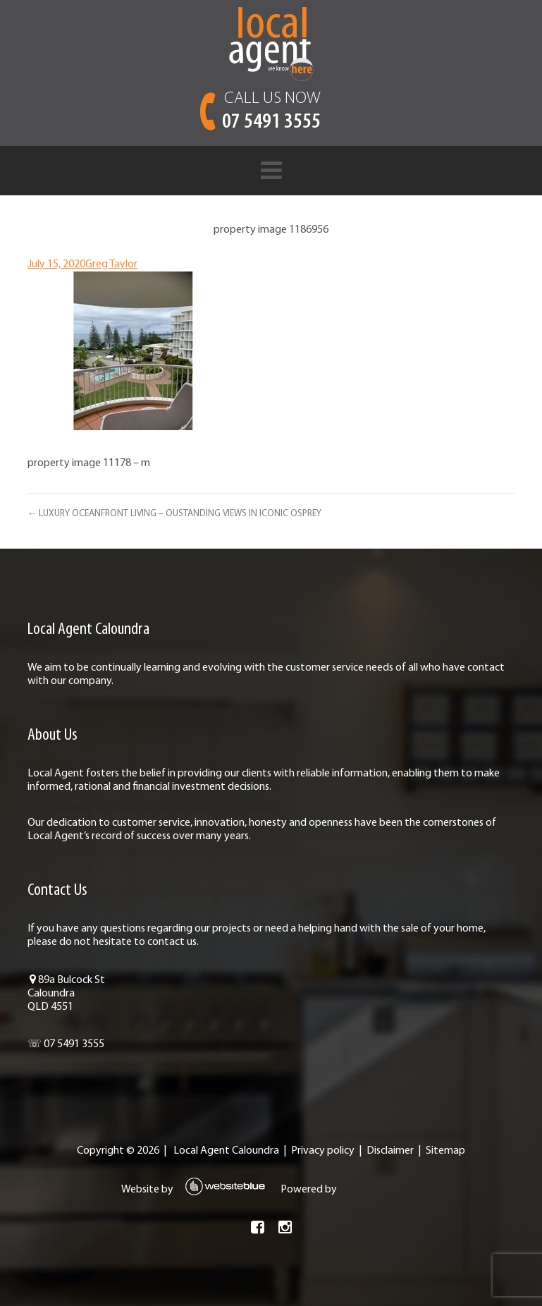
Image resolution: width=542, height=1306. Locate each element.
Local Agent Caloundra (226, 1151)
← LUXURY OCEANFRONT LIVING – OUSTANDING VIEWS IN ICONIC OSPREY (174, 513)
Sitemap (445, 1151)
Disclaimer (390, 1151)
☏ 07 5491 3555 (65, 1044)
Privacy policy (323, 1151)
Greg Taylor (111, 264)
